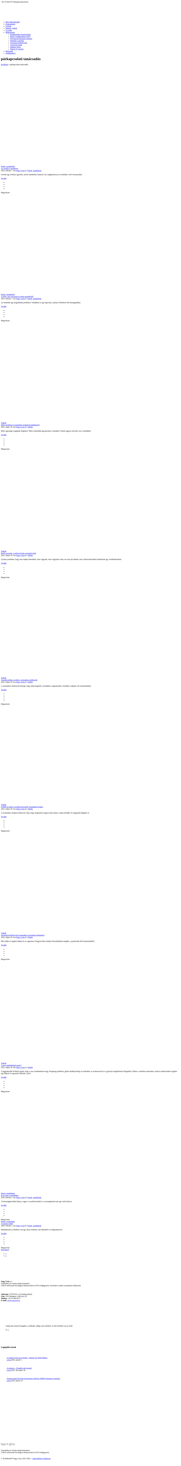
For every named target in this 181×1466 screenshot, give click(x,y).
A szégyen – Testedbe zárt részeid (19, 1368)
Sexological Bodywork (18, 43)
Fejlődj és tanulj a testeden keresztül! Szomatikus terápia (22, 807)
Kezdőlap (4, 65)
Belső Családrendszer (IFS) (20, 37)
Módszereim (10, 32)
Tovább (3, 178)
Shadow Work (15, 47)
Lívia (9, 1360)
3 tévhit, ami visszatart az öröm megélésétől (17, 297)
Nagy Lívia (20, 171)
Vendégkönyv (11, 53)
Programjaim (10, 24)
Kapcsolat (9, 51)
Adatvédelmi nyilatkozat (41, 1459)
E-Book (8, 26)
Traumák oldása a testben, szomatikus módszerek (19, 680)
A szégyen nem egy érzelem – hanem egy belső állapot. (27, 1358)
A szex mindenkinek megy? (11, 1065)
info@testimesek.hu (13, 1300)
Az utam (9, 30)
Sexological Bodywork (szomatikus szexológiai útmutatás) (22, 935)
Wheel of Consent (17, 49)
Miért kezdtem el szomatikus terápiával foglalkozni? (20, 425)
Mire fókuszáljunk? (13, 22)
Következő (5, 1250)
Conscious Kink (16, 45)
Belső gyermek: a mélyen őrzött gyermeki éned (18, 553)
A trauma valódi (7, 1224)
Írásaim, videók (11, 28)
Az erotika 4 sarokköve (9, 169)
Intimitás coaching (17, 41)
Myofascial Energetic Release (21, 39)
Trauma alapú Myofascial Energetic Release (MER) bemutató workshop (33, 1379)
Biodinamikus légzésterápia (20, 34)
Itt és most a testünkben (9, 1195)
